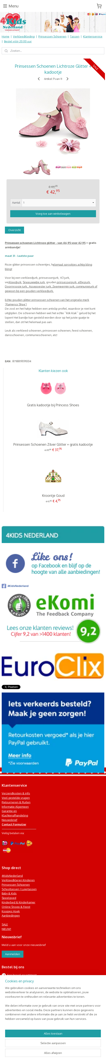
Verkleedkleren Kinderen (18, 880)
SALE (5, 924)
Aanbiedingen (11, 915)
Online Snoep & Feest (16, 906)
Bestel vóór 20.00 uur (18, 41)
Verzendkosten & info (16, 793)
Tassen (74, 36)
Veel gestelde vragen (16, 797)
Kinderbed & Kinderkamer (18, 902)
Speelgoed (9, 898)
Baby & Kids (9, 893)
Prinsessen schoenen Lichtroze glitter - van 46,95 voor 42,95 (45, 242)
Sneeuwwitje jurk (34, 282)
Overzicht (14, 230)
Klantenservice (92, 36)
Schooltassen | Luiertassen (19, 889)
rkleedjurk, (15, 282)
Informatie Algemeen (15, 806)
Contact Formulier (14, 824)
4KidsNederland (15, 586)
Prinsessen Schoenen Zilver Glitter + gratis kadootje (53, 444)
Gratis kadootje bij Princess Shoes (53, 405)
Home (5, 36)
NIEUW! (6, 929)
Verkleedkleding (24, 36)
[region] (53, 1005)
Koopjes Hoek (11, 911)
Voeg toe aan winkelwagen (53, 213)
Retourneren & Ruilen (16, 802)
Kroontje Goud (53, 495)
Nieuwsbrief (9, 820)
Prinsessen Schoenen (52, 36)
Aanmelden (12, 954)
